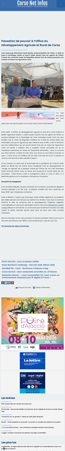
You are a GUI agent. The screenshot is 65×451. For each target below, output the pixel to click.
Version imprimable (41, 287)
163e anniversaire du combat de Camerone (16, 404)
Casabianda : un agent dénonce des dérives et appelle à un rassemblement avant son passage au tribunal (31, 448)
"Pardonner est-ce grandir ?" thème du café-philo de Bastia (22, 417)
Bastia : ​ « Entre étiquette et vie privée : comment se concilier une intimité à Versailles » (31, 422)
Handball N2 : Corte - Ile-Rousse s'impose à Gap (25, 268)
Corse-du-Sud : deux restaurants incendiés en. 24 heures (29, 272)
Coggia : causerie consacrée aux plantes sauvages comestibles (23, 433)
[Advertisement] (32, 24)
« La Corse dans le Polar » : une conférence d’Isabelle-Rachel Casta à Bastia (27, 427)
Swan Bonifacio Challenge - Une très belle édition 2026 (28, 265)
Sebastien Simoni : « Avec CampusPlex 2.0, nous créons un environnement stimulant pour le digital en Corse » (30, 276)
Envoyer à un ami (23, 287)
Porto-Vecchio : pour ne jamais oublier (20, 261)
